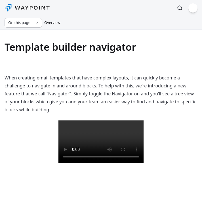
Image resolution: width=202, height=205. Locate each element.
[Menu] (192, 8)
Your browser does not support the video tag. (101, 141)
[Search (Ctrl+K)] (180, 8)
